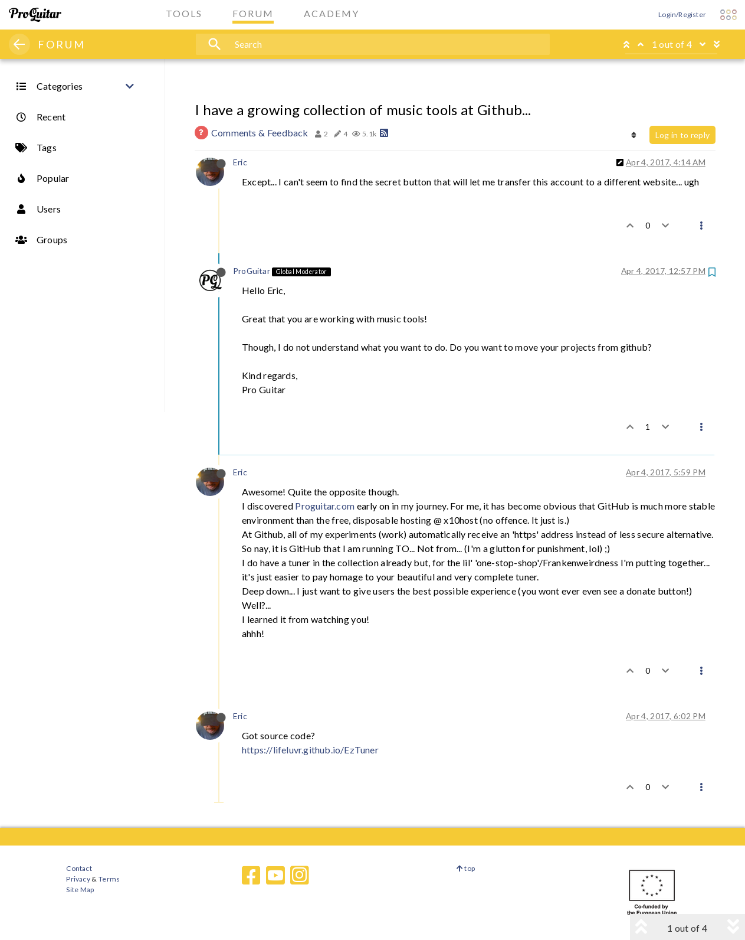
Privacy (78, 878)
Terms (108, 878)
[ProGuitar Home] (35, 15)
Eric (240, 162)
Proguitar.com (325, 505)
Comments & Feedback (259, 132)
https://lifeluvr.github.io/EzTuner (310, 749)
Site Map (80, 889)
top (466, 868)
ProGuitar (251, 271)
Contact (78, 868)
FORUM (62, 44)
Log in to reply (682, 135)
